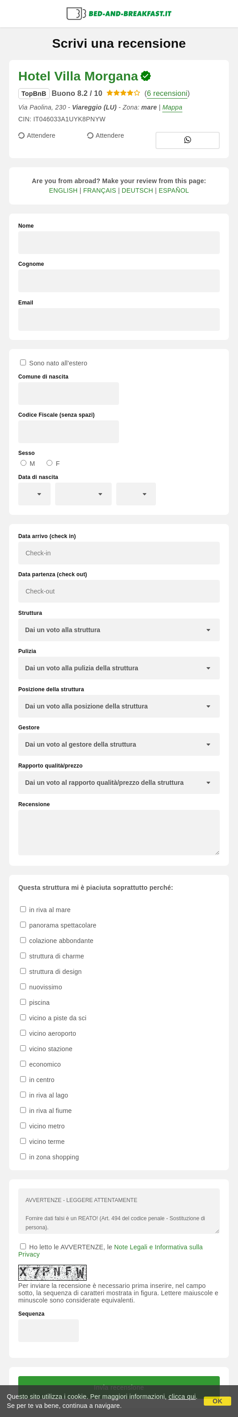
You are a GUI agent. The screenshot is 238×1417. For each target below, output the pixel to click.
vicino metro (42, 1126)
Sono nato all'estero (53, 363)
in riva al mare (45, 909)
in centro (37, 1079)
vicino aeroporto (48, 1033)
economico (40, 1064)
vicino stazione (46, 1049)
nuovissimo (41, 987)
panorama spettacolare (58, 925)
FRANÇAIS (99, 190)
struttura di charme (52, 956)
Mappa (172, 107)
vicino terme (42, 1141)
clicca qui (182, 1396)
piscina (35, 1002)
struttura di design (51, 971)
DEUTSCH (137, 190)
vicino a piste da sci (53, 1018)
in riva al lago (44, 1095)
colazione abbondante (56, 940)
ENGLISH (63, 190)
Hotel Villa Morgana (78, 76)
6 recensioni (167, 93)
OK (217, 1401)
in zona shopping (49, 1157)
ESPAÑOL (174, 190)
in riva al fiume (46, 1110)
